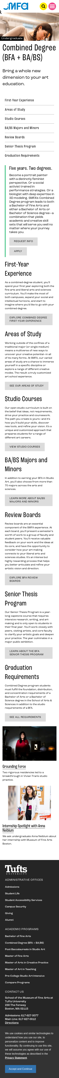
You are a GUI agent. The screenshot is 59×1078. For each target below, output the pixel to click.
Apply (18, 251)
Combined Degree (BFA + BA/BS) (24, 943)
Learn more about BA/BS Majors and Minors (27, 500)
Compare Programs (17, 982)
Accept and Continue (20, 1069)
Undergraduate (11, 38)
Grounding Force (14, 767)
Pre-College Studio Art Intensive (25, 976)
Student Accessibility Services (23, 900)
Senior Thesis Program (20, 146)
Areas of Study (15, 110)
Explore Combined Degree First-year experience (28, 319)
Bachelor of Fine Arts (18, 936)
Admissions (12, 887)
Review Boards (15, 137)
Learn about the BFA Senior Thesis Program (27, 653)
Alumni (9, 920)
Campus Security (15, 907)
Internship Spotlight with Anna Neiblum (24, 828)
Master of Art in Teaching (20, 969)
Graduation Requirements (22, 156)
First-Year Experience (19, 100)
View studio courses (25, 447)
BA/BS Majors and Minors (22, 128)
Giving (9, 913)
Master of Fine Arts (17, 956)
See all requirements (25, 717)
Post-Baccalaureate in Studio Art (25, 949)
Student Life (12, 893)
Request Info (23, 241)
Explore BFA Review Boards (24, 579)
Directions (12, 1023)
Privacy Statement (16, 1058)
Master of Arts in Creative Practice (26, 962)
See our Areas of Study (27, 386)
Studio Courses (15, 119)
